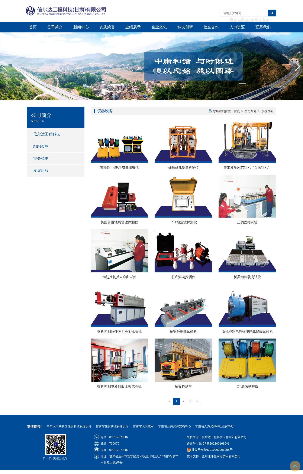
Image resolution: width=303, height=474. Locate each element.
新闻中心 (81, 27)
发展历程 (41, 171)
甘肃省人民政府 (143, 426)
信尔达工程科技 (46, 134)
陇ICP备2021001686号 (214, 443)
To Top (295, 466)
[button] (145, 96)
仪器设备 (267, 111)
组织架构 (41, 146)
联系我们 (263, 27)
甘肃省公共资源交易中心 (174, 426)
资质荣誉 (107, 27)
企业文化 (159, 27)
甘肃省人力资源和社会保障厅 (214, 426)
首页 (33, 27)
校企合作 (211, 27)
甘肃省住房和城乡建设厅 (112, 426)
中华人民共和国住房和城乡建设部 (69, 426)
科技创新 (185, 27)
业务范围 (41, 158)
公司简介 (55, 27)
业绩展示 (133, 27)
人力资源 (237, 27)
